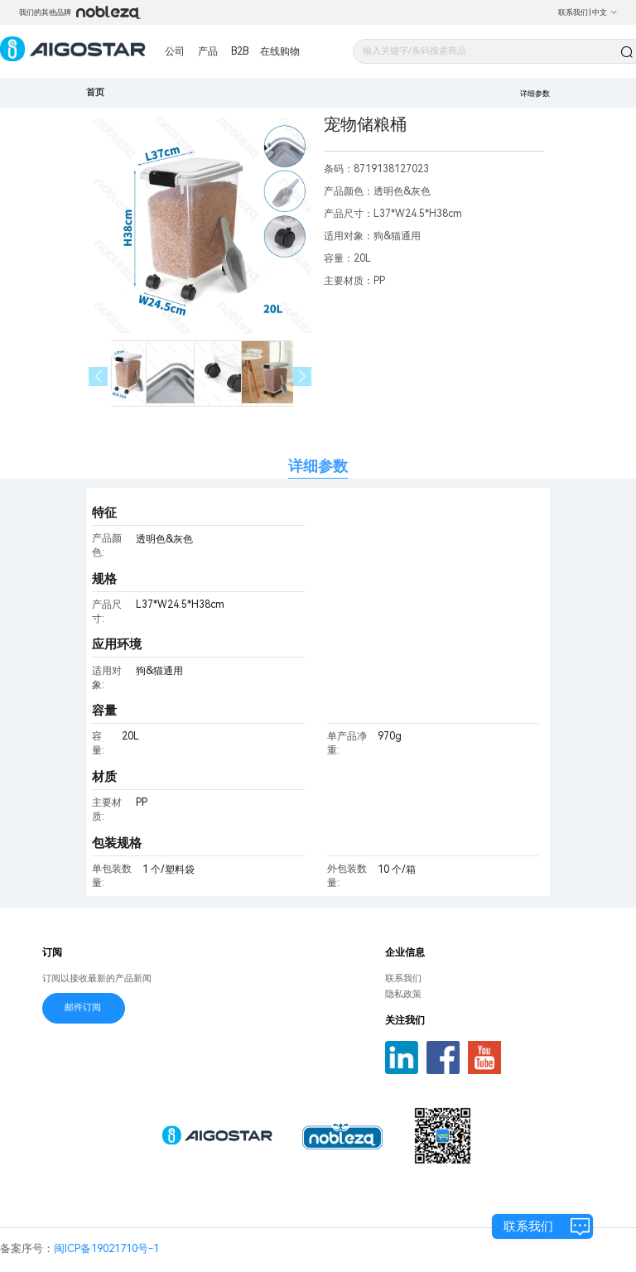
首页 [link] (95, 92)
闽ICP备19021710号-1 (106, 1248)
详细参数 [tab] (318, 466)
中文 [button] (605, 12)
